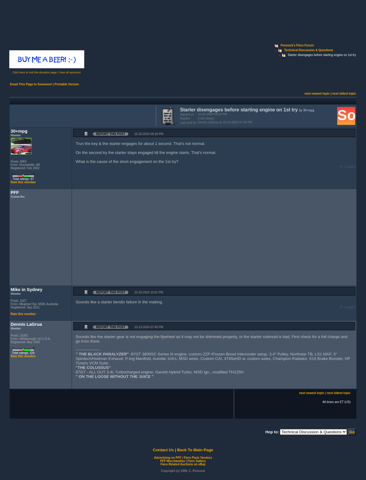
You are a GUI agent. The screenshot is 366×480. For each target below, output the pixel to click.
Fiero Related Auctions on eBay (182, 464)
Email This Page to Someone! (31, 84)
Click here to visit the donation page (35, 72)
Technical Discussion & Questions (308, 50)
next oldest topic (344, 93)
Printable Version (67, 84)
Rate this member (23, 182)
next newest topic (317, 93)
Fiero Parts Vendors (198, 457)
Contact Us (163, 450)
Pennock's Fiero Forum (297, 45)
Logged (349, 166)
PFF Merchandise (172, 461)
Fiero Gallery (196, 461)
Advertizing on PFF (167, 457)
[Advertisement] (81, 115)
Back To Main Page (195, 450)
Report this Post (110, 134)
